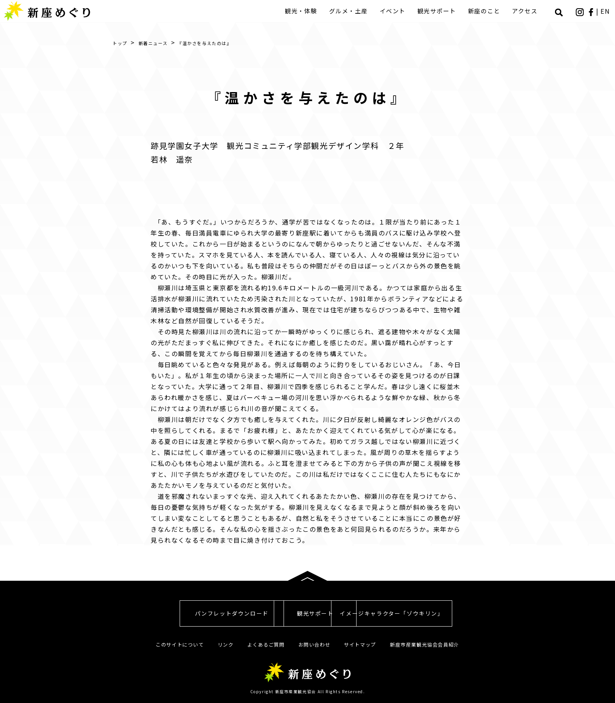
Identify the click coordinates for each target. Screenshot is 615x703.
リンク (221, 644)
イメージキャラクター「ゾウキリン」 (445, 613)
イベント (395, 11)
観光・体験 (303, 11)
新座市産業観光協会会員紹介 (430, 644)
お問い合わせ (314, 644)
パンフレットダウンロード (170, 613)
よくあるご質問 (263, 644)
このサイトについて (172, 644)
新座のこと (486, 11)
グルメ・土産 (350, 11)
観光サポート (439, 11)
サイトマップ (362, 644)
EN (606, 11)
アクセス (527, 11)
